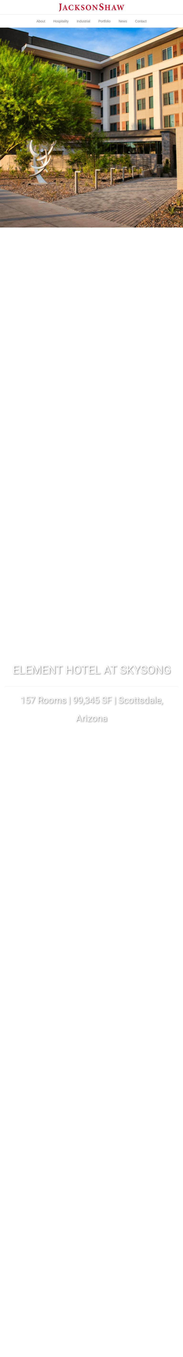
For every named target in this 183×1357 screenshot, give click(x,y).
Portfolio (104, 21)
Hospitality (61, 21)
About (40, 21)
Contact (141, 21)
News (123, 21)
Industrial (83, 21)
